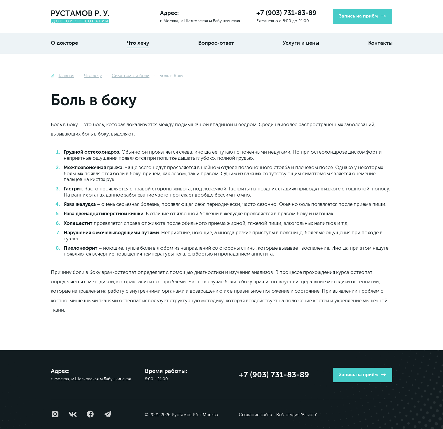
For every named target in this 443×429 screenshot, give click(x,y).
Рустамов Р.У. (185, 415)
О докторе (64, 43)
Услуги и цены (301, 43)
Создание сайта (255, 415)
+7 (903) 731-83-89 (286, 13)
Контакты (380, 43)
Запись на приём (358, 16)
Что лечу (138, 43)
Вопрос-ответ (216, 43)
